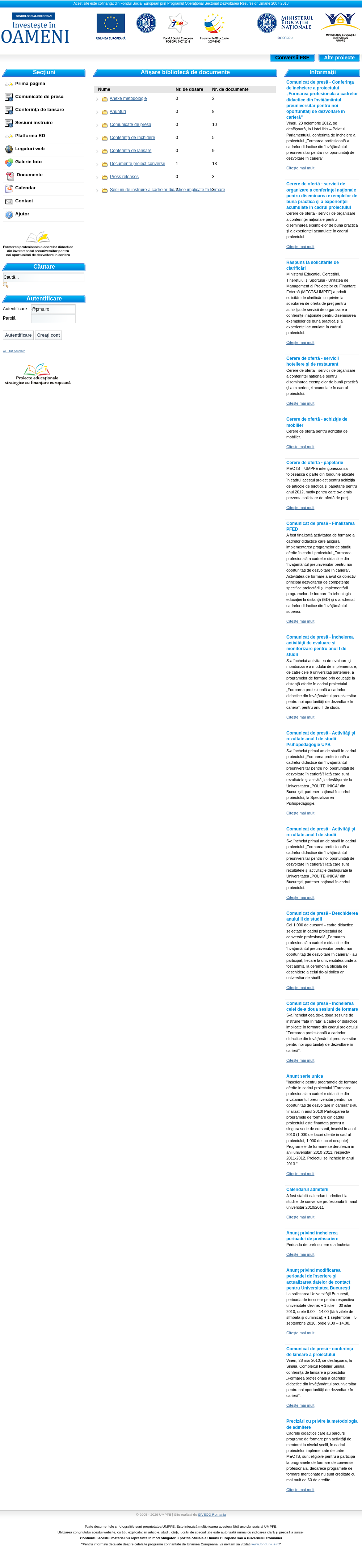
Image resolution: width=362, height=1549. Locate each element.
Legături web (30, 148)
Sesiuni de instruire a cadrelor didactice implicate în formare (167, 189)
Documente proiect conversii (137, 163)
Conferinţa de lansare (39, 109)
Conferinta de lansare (131, 150)
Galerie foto (28, 161)
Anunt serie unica (304, 1076)
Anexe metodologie (128, 98)
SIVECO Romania (212, 1514)
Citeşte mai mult (300, 168)
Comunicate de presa (130, 124)
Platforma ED (30, 135)
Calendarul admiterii (307, 1189)
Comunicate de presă (39, 96)
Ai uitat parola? (14, 351)
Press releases (124, 176)
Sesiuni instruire (33, 122)
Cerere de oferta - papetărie (314, 462)
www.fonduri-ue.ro (265, 1544)
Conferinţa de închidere (132, 137)
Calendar (25, 187)
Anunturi (118, 111)
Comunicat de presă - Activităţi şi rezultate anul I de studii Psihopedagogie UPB (320, 739)
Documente (30, 174)
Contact (24, 200)
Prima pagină (30, 83)
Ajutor (22, 213)
